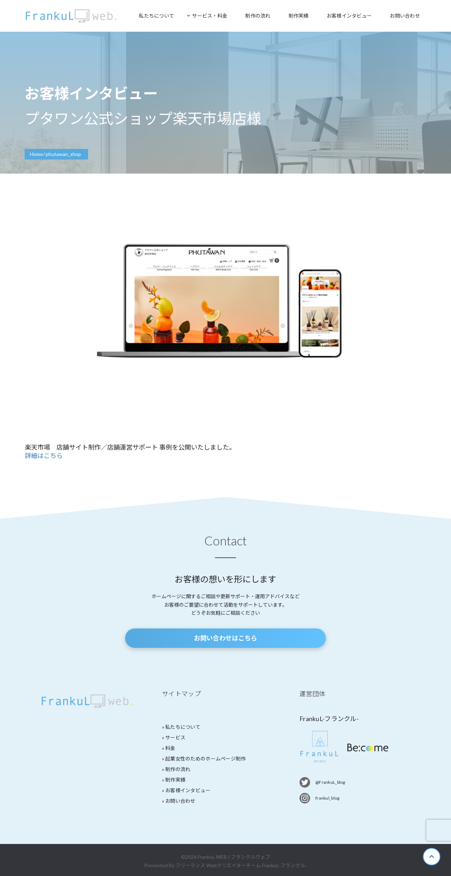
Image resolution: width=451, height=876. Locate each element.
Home (36, 154)
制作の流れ (257, 16)
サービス (175, 737)
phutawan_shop (63, 154)
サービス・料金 (209, 16)
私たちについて (156, 16)
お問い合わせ (405, 16)
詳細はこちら (44, 455)
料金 (170, 748)
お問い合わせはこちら (225, 638)
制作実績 (299, 16)
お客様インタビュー (349, 16)
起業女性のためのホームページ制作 (205, 759)
